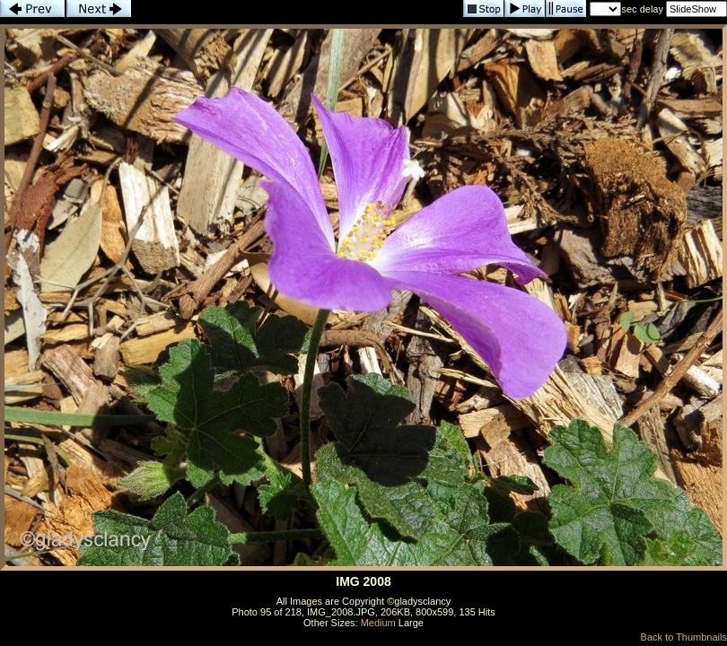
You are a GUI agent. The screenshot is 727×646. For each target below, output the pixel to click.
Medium (378, 622)
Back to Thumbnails (684, 637)
